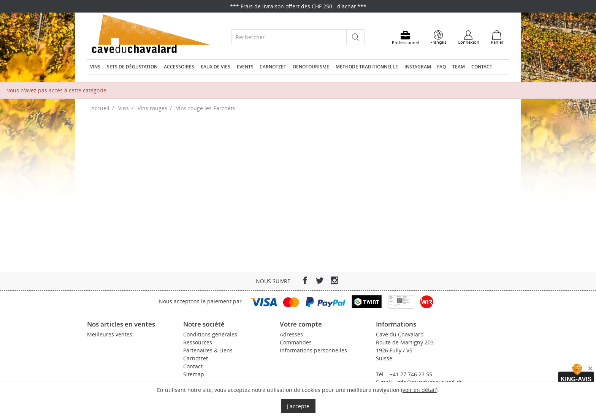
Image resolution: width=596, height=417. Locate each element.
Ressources (197, 342)
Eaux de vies (215, 66)
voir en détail (419, 389)
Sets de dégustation (132, 66)
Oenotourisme (311, 66)
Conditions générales (210, 334)
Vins (95, 66)
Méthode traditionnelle (367, 66)
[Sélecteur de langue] (438, 37)
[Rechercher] (289, 37)
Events (245, 66)
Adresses (291, 334)
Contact (481, 66)
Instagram (417, 66)
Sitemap (193, 374)
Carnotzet (273, 66)
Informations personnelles (313, 350)
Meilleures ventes (109, 334)
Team (458, 66)
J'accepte (298, 406)
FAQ (441, 66)
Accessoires (179, 66)
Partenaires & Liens (208, 350)
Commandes (296, 342)
